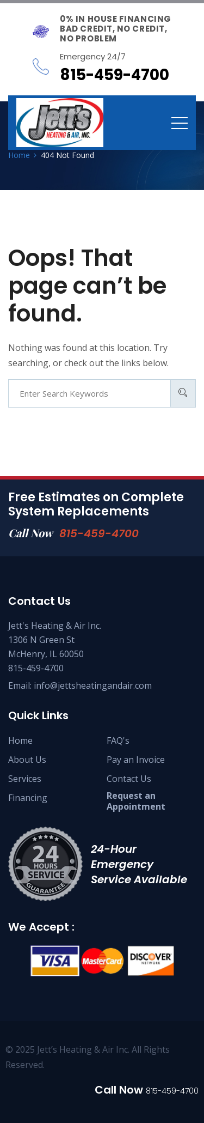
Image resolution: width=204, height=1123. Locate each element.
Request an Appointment (136, 801)
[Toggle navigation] (179, 122)
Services (24, 779)
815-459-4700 (99, 533)
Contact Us (129, 779)
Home (20, 740)
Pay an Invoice (136, 760)
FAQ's (118, 740)
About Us (27, 760)
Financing (27, 798)
